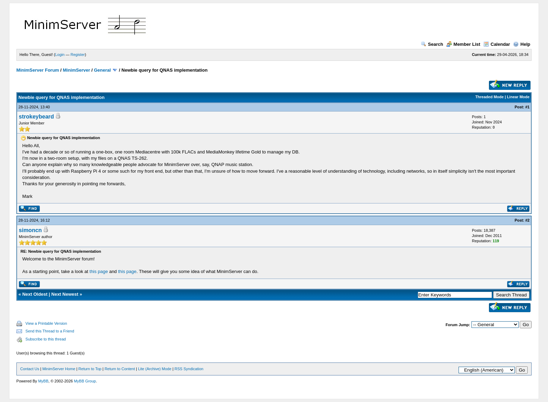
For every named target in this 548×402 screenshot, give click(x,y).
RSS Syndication (188, 369)
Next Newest (64, 294)
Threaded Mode (489, 97)
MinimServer (76, 70)
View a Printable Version (46, 323)
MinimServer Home (58, 369)
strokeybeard (36, 117)
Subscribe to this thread (46, 339)
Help (521, 44)
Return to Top (89, 369)
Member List (463, 44)
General (102, 70)
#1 (527, 107)
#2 (527, 220)
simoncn (30, 230)
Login (60, 54)
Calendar (496, 44)
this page (98, 271)
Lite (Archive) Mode (154, 369)
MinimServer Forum (37, 70)
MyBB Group (85, 381)
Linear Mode (518, 97)
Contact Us (29, 369)
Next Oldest (35, 294)
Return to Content (119, 369)
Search (432, 44)
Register (78, 54)
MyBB (43, 381)
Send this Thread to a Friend (50, 331)
